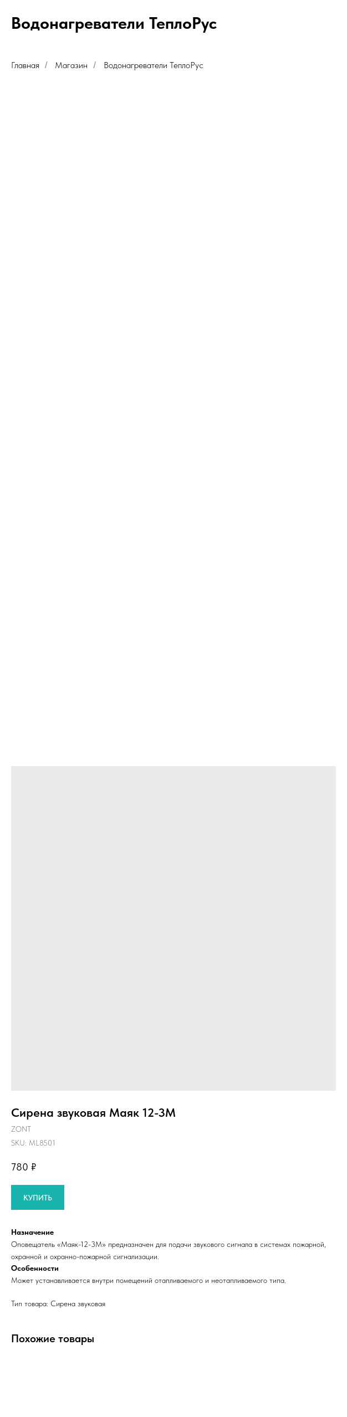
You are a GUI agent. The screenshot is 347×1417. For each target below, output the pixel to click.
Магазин (71, 65)
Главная (25, 65)
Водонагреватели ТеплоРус (153, 65)
